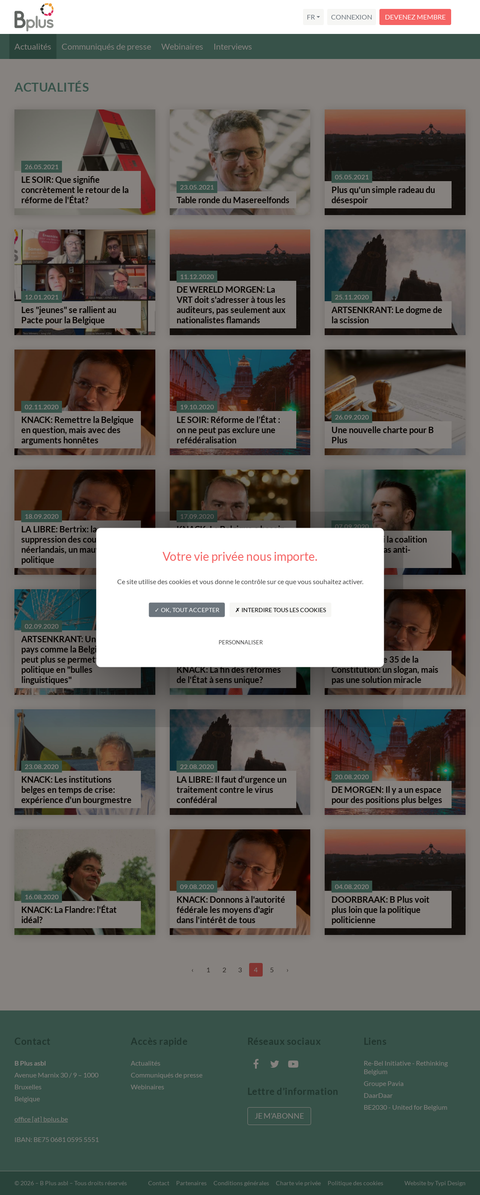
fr (311, 17)
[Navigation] (465, 17)
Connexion (351, 17)
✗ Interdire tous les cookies (280, 609)
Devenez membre (415, 17)
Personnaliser (241, 641)
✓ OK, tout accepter (186, 609)
